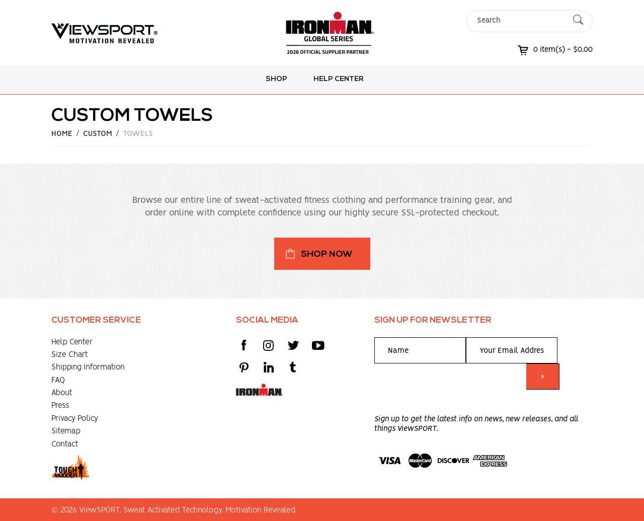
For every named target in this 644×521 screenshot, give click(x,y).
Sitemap (65, 431)
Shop (276, 79)
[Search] (521, 21)
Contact (64, 444)
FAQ (58, 380)
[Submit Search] (578, 21)
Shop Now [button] (327, 254)
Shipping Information (88, 367)
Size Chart (69, 354)
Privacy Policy (74, 418)
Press (60, 405)
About (61, 393)
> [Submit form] (542, 377)
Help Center (338, 79)
